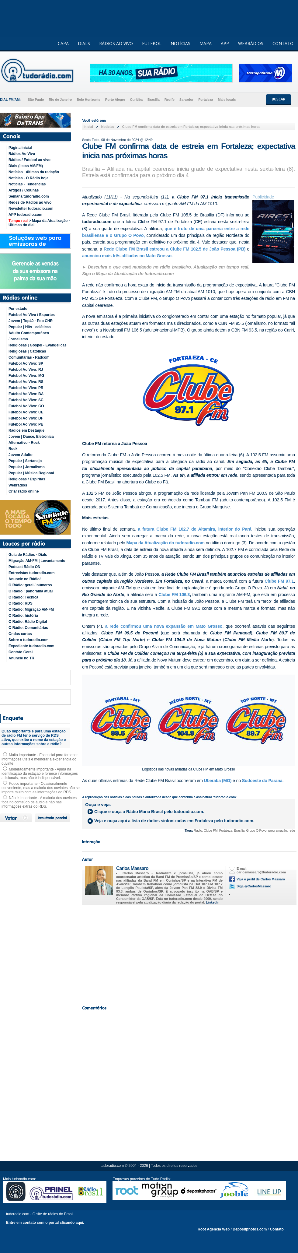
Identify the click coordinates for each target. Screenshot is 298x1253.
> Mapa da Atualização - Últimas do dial (39, 223)
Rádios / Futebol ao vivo (29, 160)
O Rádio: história (23, 615)
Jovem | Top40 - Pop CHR (31, 321)
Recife (170, 99)
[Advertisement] (188, 954)
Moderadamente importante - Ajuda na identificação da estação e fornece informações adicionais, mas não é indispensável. (40, 773)
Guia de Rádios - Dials (28, 555)
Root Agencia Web (214, 1229)
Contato (276, 1229)
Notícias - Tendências (27, 184)
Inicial (88, 126)
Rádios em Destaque (26, 430)
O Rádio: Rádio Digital (28, 621)
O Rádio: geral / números (30, 585)
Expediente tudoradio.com (31, 646)
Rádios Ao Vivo (22, 154)
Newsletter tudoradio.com (31, 208)
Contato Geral (21, 652)
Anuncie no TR (21, 658)
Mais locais (227, 99)
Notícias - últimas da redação (34, 172)
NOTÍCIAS (180, 43)
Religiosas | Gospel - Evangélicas (38, 345)
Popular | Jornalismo (27, 467)
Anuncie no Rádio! (25, 579)
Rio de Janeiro (60, 99)
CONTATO (282, 43)
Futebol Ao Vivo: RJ (26, 369)
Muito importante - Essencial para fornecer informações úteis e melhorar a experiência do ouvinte (40, 759)
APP (225, 43)
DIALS (84, 43)
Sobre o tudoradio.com (28, 640)
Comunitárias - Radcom (29, 357)
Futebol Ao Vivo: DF (26, 418)
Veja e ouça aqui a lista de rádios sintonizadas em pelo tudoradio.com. (174, 820)
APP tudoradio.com (25, 214)
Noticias (107, 126)
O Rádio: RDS (21, 603)
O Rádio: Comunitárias (28, 628)
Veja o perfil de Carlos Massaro (261, 879)
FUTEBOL (151, 43)
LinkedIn (212, 902)
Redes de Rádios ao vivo (30, 202)
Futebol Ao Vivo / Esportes (32, 315)
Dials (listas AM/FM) (26, 166)
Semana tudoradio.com (29, 196)
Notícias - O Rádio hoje (28, 178)
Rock (13, 449)
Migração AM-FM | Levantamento (37, 561)
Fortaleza (205, 99)
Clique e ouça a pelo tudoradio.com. (149, 811)
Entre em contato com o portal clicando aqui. (45, 1222)
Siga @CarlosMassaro (254, 886)
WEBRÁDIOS (250, 43)
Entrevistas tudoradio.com (31, 573)
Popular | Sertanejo (25, 461)
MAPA (205, 43)
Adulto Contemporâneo (29, 333)
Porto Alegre (115, 99)
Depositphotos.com (250, 1229)
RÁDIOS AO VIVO (116, 43)
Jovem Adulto (21, 455)
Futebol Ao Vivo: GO (26, 406)
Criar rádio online (24, 491)
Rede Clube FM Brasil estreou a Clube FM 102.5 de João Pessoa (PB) (175, 249)
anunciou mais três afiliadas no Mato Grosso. (127, 255)
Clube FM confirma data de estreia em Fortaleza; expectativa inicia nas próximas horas (191, 126)
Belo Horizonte (88, 99)
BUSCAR (278, 99)
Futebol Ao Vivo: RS (26, 382)
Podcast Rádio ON (24, 567)
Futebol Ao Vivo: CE (26, 412)
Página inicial (20, 148)
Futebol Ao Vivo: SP (26, 363)
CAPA (63, 43)
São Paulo (36, 99)
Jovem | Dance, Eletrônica (31, 436)
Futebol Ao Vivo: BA (26, 394)
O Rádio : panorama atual (31, 591)
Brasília (153, 99)
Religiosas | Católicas (27, 351)
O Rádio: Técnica (23, 597)
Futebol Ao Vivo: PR (26, 388)
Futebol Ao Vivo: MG (26, 376)
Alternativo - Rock (24, 442)
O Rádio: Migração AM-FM (31, 609)
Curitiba (136, 99)
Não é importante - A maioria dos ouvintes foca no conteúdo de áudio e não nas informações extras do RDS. (39, 802)
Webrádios (18, 485)
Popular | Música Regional (31, 473)
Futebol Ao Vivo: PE (26, 424)
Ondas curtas (20, 634)
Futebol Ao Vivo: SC (26, 400)
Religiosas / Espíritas (27, 479)
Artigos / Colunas (24, 190)
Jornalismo (18, 339)
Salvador (186, 99)
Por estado (18, 309)
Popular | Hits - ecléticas (30, 327)
